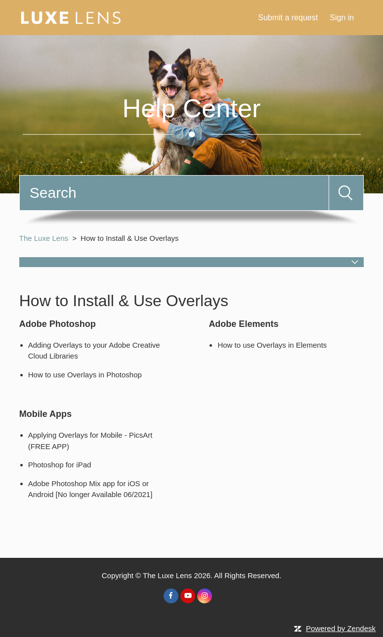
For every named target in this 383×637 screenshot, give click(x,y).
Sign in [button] (342, 17)
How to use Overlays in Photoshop (85, 374)
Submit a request (288, 17)
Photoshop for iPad (59, 464)
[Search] (174, 193)
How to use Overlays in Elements (272, 345)
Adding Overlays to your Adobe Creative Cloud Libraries (94, 351)
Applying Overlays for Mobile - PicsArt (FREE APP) (90, 441)
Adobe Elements (243, 324)
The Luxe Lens (43, 238)
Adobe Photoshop (57, 324)
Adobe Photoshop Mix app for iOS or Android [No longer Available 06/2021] (90, 489)
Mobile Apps (45, 414)
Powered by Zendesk (341, 628)
